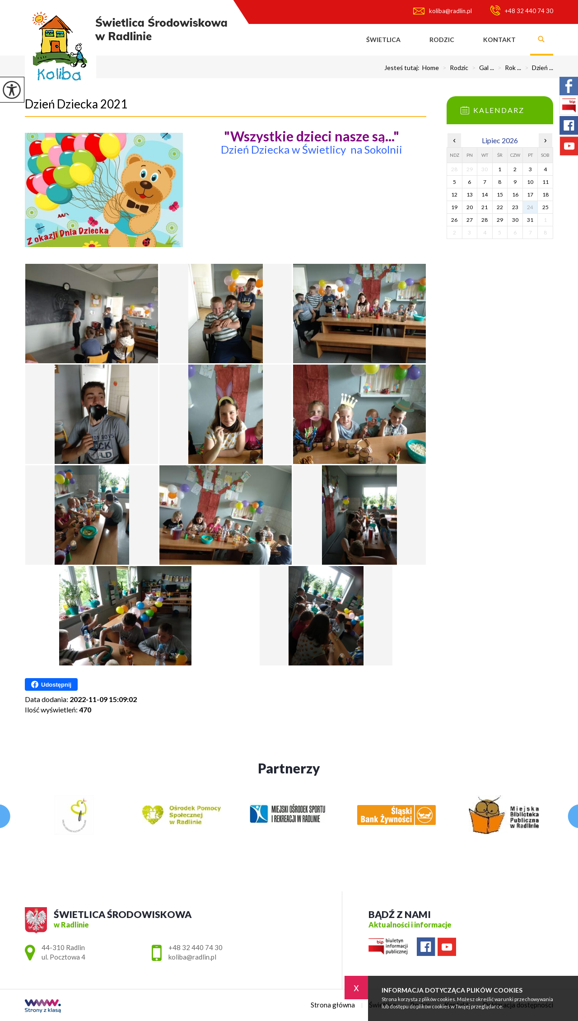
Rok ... (507, 68)
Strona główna (337, 40)
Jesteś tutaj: (403, 68)
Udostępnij (51, 684)
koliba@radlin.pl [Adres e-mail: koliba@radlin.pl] (192, 957)
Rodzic (441, 39)
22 (500, 207)
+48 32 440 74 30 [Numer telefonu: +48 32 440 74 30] (195, 947)
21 (484, 207)
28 (484, 219)
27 (469, 219)
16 (515, 194)
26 (454, 219)
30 (515, 219)
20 (469, 207)
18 (545, 194)
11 (545, 181)
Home (430, 68)
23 (515, 207)
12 (454, 194)
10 (530, 181)
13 (469, 194)
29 (500, 219)
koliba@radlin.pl (442, 10)
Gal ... (481, 68)
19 (454, 207)
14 (484, 194)
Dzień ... (537, 68)
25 (545, 207)
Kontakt (499, 39)
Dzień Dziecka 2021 (76, 104)
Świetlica (383, 39)
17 (530, 194)
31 (530, 219)
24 (530, 207)
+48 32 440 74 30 (521, 10)
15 (500, 194)
